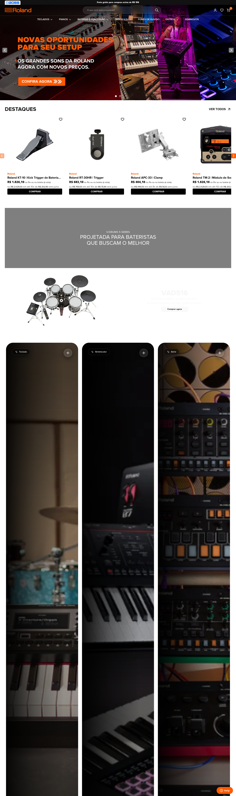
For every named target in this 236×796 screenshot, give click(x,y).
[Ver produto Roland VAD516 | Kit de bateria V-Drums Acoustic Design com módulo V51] (61, 300)
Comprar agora (174, 309)
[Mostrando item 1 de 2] (116, 96)
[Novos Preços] (118, 50)
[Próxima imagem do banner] (233, 155)
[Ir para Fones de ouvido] (149, 19)
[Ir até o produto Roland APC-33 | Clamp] (158, 144)
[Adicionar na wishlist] (60, 119)
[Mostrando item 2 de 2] (120, 96)
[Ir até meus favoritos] (222, 10)
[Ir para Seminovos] (191, 19)
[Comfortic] (18, 10)
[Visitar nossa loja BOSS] (12, 3)
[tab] (116, 96)
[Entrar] (215, 10)
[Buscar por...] (122, 10)
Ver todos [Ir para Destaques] (220, 109)
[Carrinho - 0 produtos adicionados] (228, 10)
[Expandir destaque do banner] (68, 353)
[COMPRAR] (34, 192)
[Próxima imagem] (231, 50)
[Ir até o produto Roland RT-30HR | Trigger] (96, 144)
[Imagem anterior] (4, 50)
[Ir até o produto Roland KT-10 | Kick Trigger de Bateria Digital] (34, 144)
